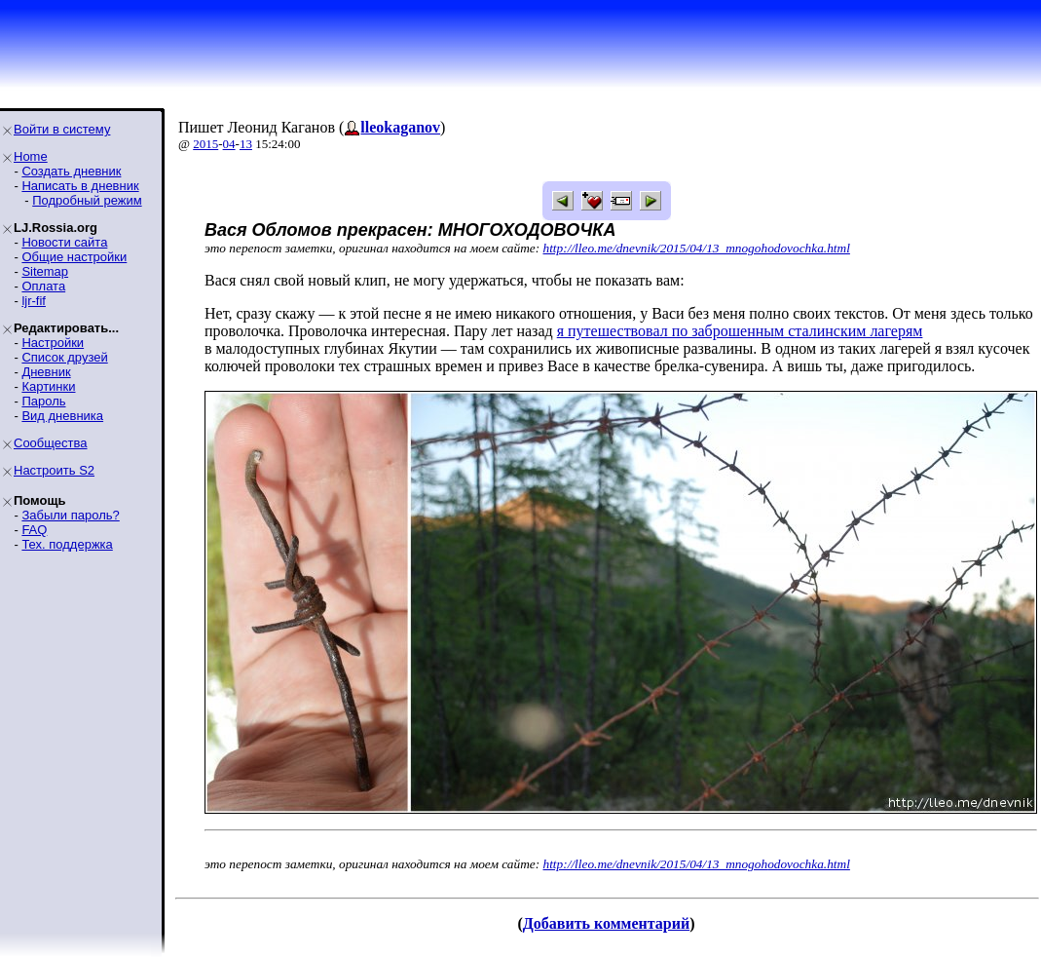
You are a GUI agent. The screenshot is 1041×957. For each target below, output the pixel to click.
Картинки (48, 386)
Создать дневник (71, 171)
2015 (205, 143)
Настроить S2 (54, 470)
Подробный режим (86, 200)
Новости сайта (64, 242)
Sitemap (44, 271)
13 (246, 143)
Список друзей (64, 357)
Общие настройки (74, 256)
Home (31, 156)
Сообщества (51, 443)
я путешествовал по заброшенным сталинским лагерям (740, 331)
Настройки (52, 342)
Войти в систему (62, 129)
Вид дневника (62, 415)
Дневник (45, 371)
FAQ (34, 529)
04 (229, 143)
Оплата (43, 286)
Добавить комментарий (606, 923)
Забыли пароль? (70, 515)
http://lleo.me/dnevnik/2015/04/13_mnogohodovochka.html (696, 248)
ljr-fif (33, 300)
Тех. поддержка (66, 544)
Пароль (43, 401)
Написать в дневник (79, 185)
